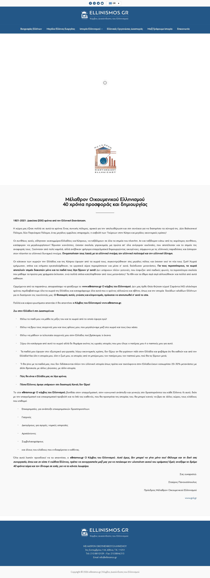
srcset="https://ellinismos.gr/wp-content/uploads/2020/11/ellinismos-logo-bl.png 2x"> (105, 15)
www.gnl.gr (191, 498)
